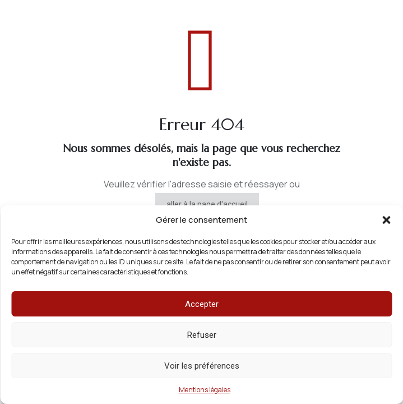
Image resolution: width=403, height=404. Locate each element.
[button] (386, 220)
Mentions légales (204, 389)
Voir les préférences (201, 366)
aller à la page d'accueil (207, 204)
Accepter (202, 304)
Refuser (201, 335)
